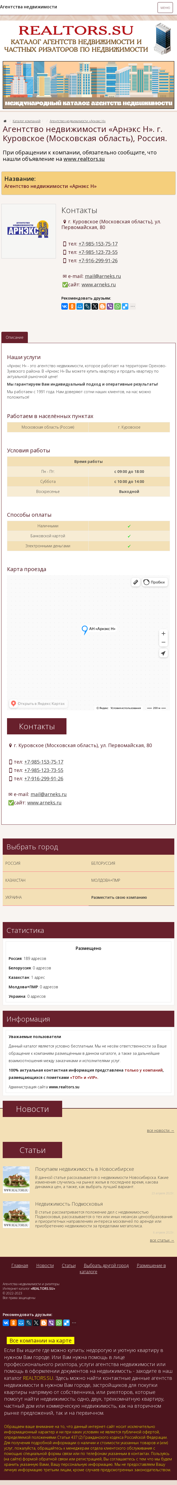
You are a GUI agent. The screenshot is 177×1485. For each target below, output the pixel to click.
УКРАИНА (13, 897)
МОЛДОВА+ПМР (105, 880)
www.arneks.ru (99, 284)
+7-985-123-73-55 (98, 252)
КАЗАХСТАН (15, 880)
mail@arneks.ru (103, 276)
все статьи (159, 1240)
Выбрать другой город (106, 1265)
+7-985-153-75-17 (98, 243)
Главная (19, 1265)
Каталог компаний (27, 121)
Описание (15, 337)
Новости (45, 1265)
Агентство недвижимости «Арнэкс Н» (78, 121)
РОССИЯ (12, 863)
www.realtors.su (84, 159)
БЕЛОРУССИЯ (103, 863)
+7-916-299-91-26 (98, 260)
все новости (158, 1130)
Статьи (69, 1265)
